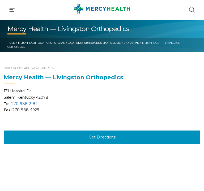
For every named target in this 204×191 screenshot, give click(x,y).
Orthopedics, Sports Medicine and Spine (111, 42)
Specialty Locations (68, 42)
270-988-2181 (24, 103)
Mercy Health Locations (35, 42)
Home (11, 42)
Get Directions (102, 137)
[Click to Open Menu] (12, 9)
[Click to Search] (192, 9)
